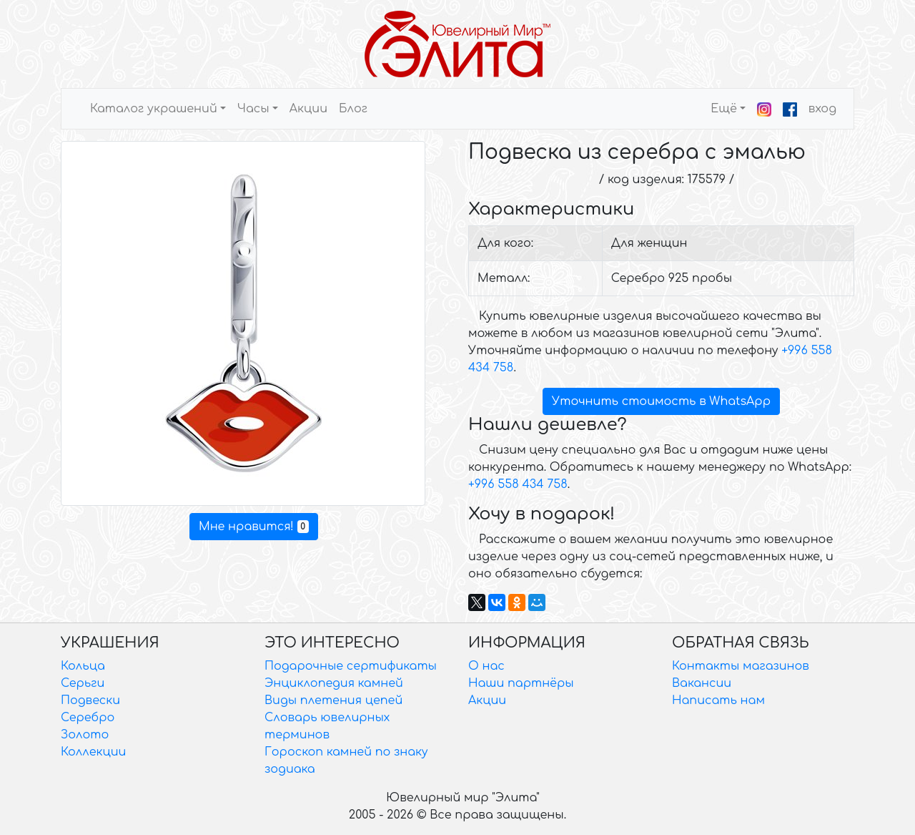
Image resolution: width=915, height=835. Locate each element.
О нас (486, 666)
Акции (308, 108)
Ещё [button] (724, 108)
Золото (85, 734)
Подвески (90, 700)
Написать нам (718, 700)
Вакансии (701, 683)
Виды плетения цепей (333, 700)
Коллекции (93, 752)
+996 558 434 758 (518, 484)
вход (822, 108)
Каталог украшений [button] (153, 108)
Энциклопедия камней (333, 683)
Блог (353, 108)
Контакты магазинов (740, 666)
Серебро (87, 717)
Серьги (82, 683)
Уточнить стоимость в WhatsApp (661, 401)
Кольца (83, 666)
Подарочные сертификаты (350, 666)
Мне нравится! (254, 526)
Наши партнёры (521, 683)
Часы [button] (253, 108)
